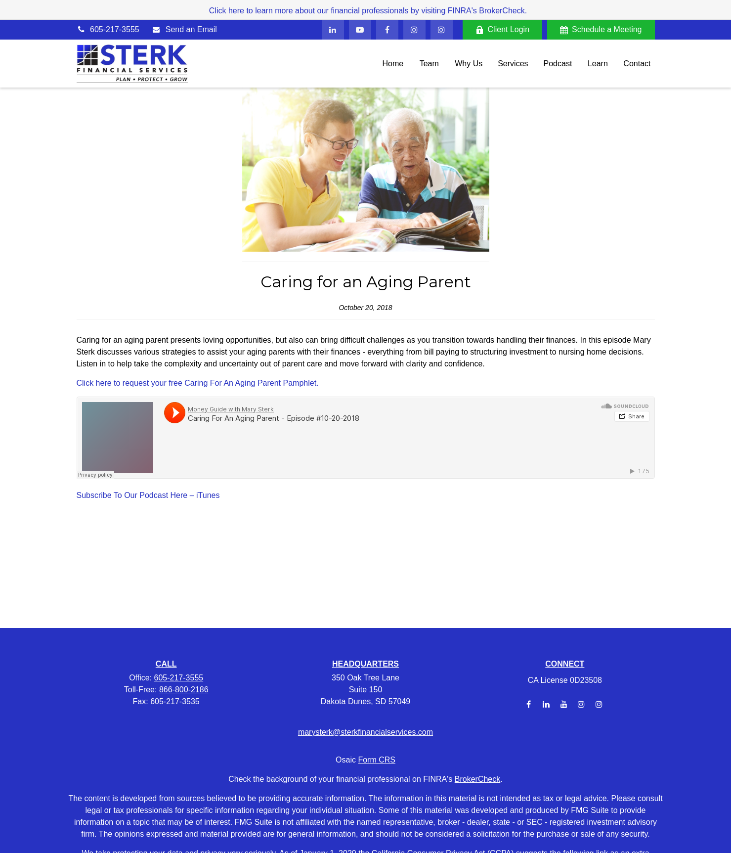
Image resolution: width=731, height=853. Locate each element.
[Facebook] (387, 30)
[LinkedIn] (333, 30)
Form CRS (376, 760)
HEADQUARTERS (365, 664)
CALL (166, 664)
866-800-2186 (184, 689)
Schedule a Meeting (601, 29)
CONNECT (564, 664)
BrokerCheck (477, 779)
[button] (393, 63)
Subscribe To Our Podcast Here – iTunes (148, 495)
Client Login (502, 29)
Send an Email (191, 29)
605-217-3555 (108, 29)
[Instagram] (581, 704)
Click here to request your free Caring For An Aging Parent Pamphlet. (198, 383)
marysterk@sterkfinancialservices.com (365, 732)
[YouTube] (360, 30)
